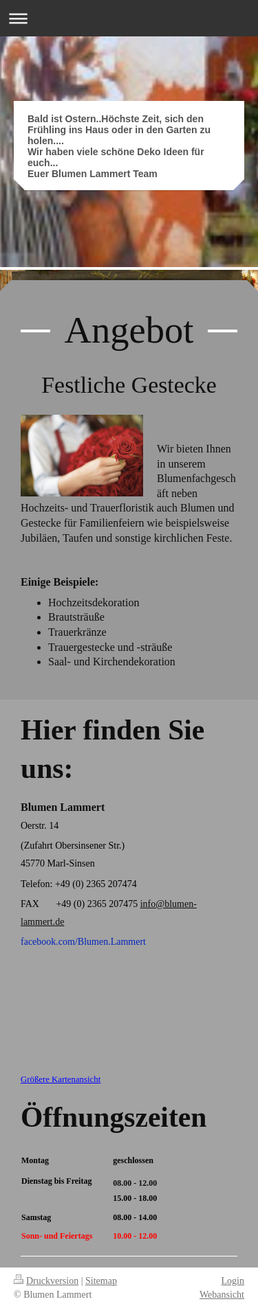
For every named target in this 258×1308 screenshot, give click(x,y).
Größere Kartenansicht (60, 1079)
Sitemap (101, 1281)
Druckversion (46, 1281)
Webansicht (222, 1294)
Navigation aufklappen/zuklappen (129, 18)
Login (233, 1281)
